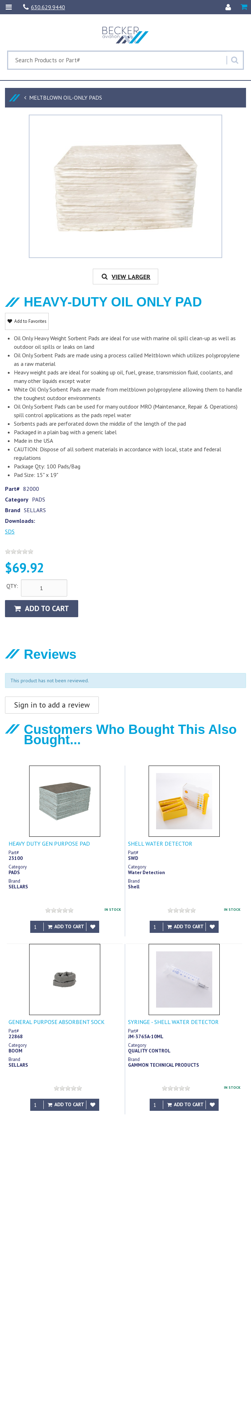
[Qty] (37, 927)
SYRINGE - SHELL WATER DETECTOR (173, 1022)
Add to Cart (41, 608)
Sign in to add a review (52, 705)
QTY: (12, 585)
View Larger (126, 277)
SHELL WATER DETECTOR (160, 843)
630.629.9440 (44, 7)
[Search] (234, 60)
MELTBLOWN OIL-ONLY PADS (65, 97)
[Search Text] (117, 60)
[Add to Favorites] (92, 927)
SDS (10, 531)
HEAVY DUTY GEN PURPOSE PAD (49, 843)
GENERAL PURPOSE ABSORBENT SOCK (57, 1022)
